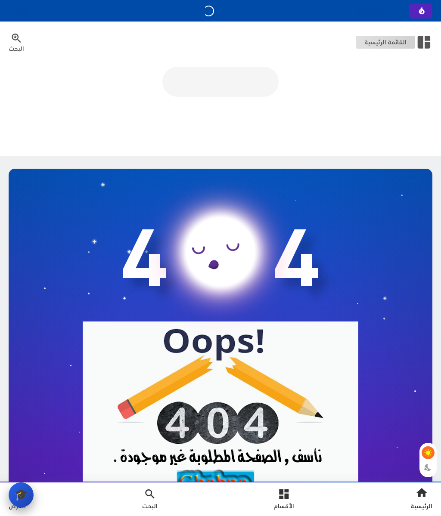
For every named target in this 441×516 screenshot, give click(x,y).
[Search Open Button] (150, 499)
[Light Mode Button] (428, 452)
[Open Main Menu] (283, 499)
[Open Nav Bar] (394, 42)
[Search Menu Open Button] (16, 42)
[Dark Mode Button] (428, 467)
